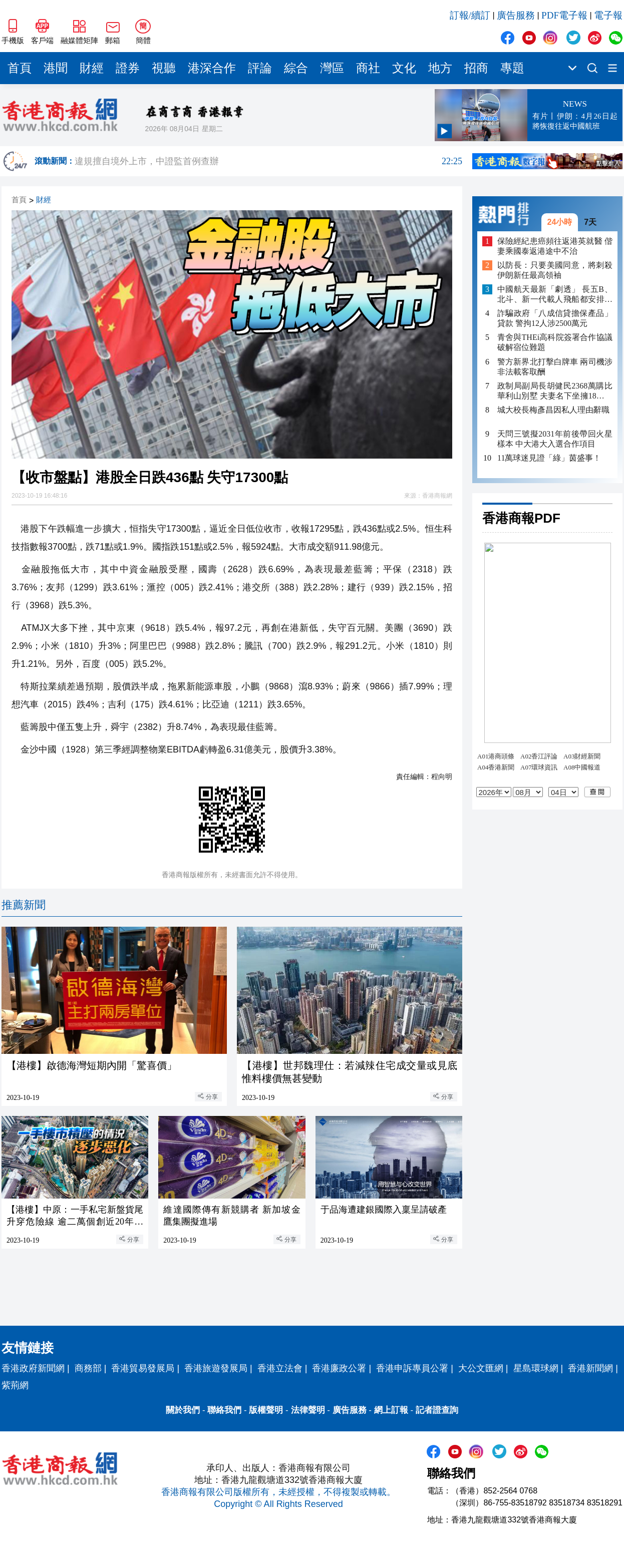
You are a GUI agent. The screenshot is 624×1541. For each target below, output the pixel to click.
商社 (368, 68)
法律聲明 (308, 1410)
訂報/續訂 (470, 15)
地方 (440, 68)
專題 (512, 68)
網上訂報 (391, 1410)
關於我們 (183, 1410)
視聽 (164, 68)
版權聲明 (266, 1410)
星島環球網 (535, 1368)
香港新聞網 (590, 1368)
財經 (92, 68)
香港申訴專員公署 (412, 1368)
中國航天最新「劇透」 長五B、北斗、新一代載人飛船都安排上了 (554, 294)
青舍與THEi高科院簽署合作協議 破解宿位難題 (554, 342)
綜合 (296, 68)
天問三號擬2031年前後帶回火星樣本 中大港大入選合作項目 (554, 439)
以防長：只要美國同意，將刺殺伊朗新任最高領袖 (554, 270)
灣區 (332, 68)
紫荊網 (15, 1385)
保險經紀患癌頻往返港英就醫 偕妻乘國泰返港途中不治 (554, 246)
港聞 (56, 68)
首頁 (20, 68)
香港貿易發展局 (142, 1368)
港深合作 (212, 68)
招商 (476, 68)
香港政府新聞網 (33, 1368)
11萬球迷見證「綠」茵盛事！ (549, 458)
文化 (404, 68)
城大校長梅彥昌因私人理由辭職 (553, 410)
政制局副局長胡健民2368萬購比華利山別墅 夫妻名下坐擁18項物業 (554, 391)
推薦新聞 (24, 905)
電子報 (608, 15)
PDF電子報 (564, 15)
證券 (128, 68)
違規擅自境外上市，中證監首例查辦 (268, 161)
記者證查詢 (437, 1410)
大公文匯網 (480, 1368)
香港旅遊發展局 (215, 1368)
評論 (260, 68)
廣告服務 (516, 15)
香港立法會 (279, 1368)
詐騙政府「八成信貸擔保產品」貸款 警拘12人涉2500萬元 (554, 318)
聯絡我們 (224, 1410)
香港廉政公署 (339, 1368)
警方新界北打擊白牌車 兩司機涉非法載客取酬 (554, 366)
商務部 (88, 1368)
